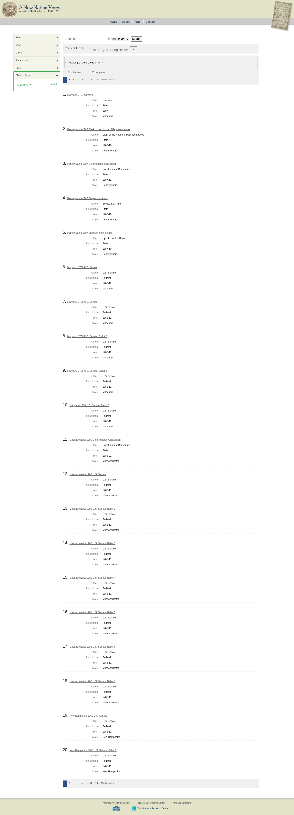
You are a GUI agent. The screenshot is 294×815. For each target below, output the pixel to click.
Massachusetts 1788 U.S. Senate (88, 474)
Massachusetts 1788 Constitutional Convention (95, 439)
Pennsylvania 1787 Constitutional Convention (92, 163)
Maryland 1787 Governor (80, 94)
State (18, 37)
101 (90, 79)
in (109, 38)
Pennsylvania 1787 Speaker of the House (89, 232)
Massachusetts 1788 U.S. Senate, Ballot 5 (93, 612)
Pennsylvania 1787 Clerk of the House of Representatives (98, 129)
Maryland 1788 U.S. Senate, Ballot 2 (87, 336)
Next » (100, 62)
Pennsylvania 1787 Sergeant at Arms (87, 198)
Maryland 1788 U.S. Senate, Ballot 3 (89, 405)
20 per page (98, 72)
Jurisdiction (22, 60)
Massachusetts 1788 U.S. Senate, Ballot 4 (93, 577)
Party (18, 67)
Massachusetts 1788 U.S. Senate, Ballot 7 (93, 681)
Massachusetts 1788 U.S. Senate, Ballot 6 (93, 646)
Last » (111, 79)
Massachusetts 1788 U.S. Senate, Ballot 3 (93, 543)
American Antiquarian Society (116, 803)
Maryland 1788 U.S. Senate (82, 267)
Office (19, 52)
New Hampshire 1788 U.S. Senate (88, 715)
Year (18, 45)
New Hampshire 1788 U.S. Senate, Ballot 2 (93, 750)
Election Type (23, 75)
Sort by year (74, 72)
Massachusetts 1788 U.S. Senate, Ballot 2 (93, 508)
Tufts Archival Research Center (150, 803)
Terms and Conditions (181, 803)
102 (97, 79)
